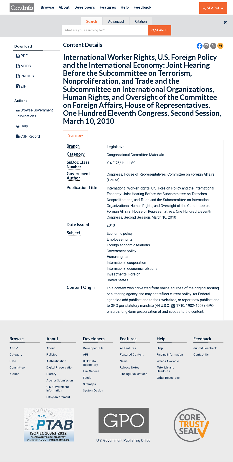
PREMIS (25, 76)
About (66, 8)
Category (16, 355)
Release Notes (129, 368)
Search (89, 22)
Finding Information (170, 355)
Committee (17, 368)
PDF (22, 56)
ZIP (21, 87)
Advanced (116, 22)
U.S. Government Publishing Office (123, 425)
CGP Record (28, 137)
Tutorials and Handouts (165, 369)
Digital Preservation (59, 368)
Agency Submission (59, 381)
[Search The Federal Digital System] (159, 31)
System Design (93, 391)
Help (132, 8)
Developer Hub (93, 348)
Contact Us (201, 355)
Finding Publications (133, 374)
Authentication (56, 361)
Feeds (87, 378)
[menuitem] (25, 348)
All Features (128, 348)
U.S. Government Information (57, 389)
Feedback (150, 8)
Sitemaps (89, 384)
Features (113, 8)
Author (14, 374)
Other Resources (168, 378)
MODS (23, 66)
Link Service (91, 372)
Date (13, 361)
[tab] (89, 22)
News (123, 361)
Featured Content (132, 355)
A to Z (14, 348)
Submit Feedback (205, 348)
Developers (88, 8)
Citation (143, 22)
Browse (47, 8)
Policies (51, 355)
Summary (76, 136)
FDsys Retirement (58, 397)
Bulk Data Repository (90, 363)
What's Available (168, 361)
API (85, 355)
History (51, 374)
